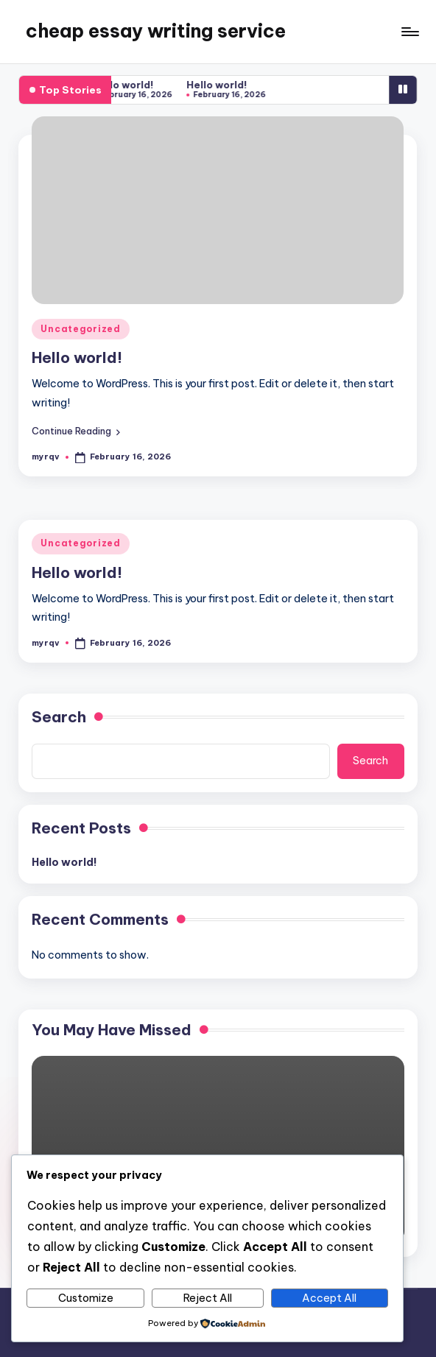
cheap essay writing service (156, 31)
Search (59, 717)
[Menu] (409, 31)
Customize (85, 1298)
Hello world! (126, 85)
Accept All (329, 1298)
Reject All (207, 1298)
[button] (76, 431)
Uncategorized (80, 328)
